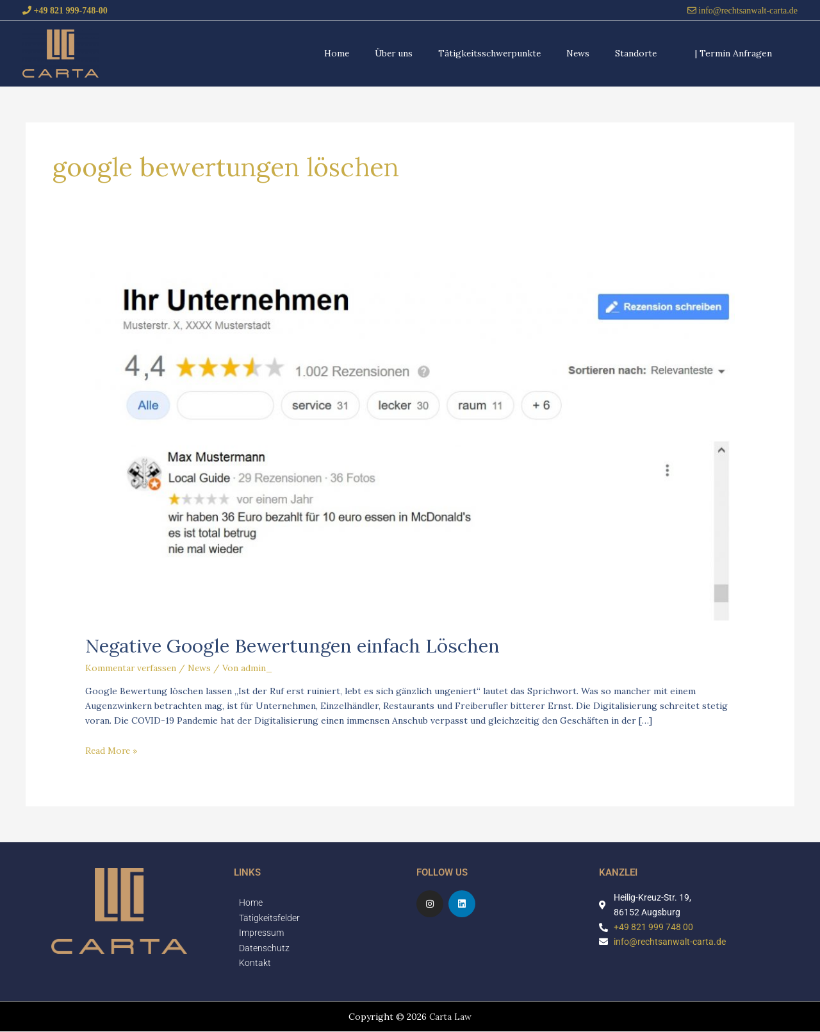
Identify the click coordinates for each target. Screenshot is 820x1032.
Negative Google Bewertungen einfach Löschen (297, 645)
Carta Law (450, 1017)
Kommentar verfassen (132, 667)
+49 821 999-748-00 (69, 9)
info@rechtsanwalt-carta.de (747, 9)
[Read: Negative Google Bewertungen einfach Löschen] (409, 439)
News (203, 667)
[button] (733, 53)
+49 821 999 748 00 (653, 926)
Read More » (112, 750)
